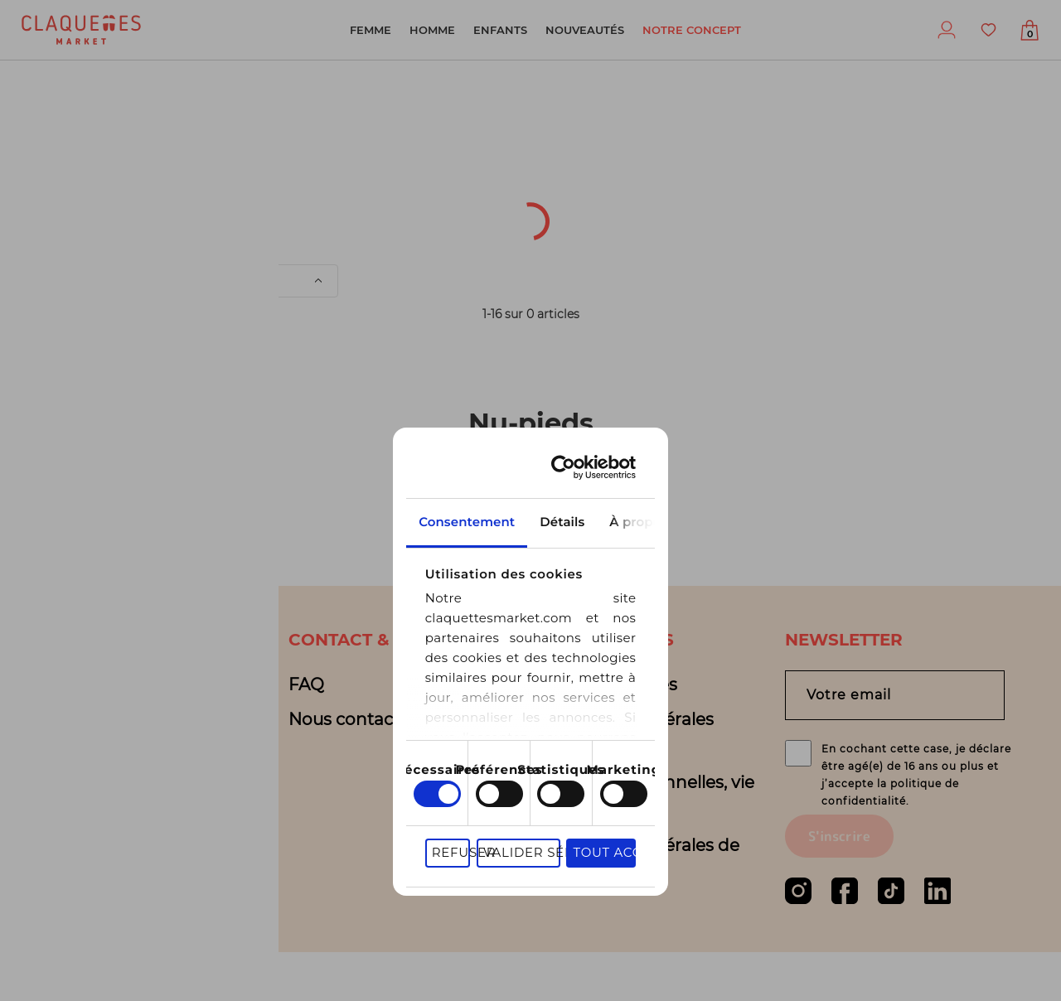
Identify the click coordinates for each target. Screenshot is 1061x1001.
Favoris (988, 30)
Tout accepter (808, 758)
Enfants (500, 29)
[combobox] (70, 194)
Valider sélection (661, 758)
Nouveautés (584, 29)
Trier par (161, 280)
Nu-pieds (102, 136)
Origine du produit (213, 194)
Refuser (539, 758)
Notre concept (691, 29)
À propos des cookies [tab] (770, 419)
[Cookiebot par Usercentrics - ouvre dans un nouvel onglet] (799, 363)
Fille (28, 136)
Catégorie (373, 194)
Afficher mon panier (1029, 34)
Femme (370, 29)
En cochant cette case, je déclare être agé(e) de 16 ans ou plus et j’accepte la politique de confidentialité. (917, 796)
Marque (779, 194)
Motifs (566, 237)
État (154, 237)
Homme (432, 29)
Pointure (664, 194)
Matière (253, 237)
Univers (55, 237)
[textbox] (58, 195)
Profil (946, 30)
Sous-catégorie (521, 194)
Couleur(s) (900, 194)
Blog (59, 719)
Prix (350, 237)
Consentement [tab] (291, 419)
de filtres (677, 237)
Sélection (453, 237)
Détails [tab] (530, 419)
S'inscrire (839, 885)
